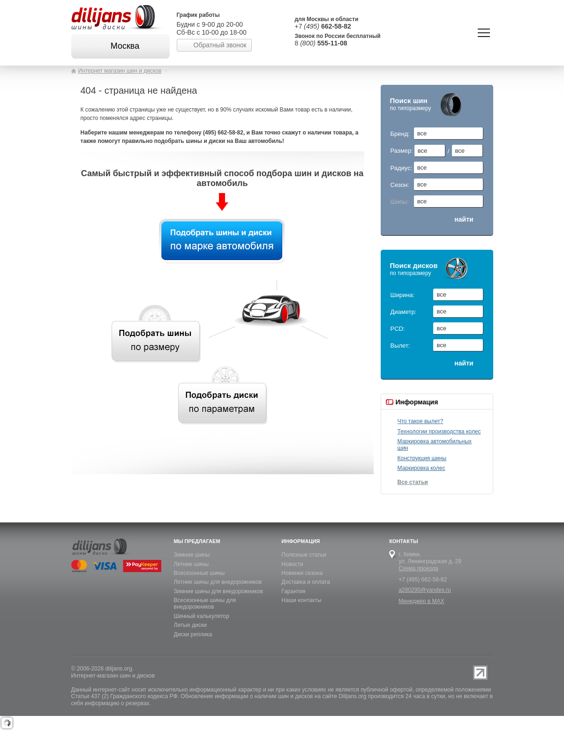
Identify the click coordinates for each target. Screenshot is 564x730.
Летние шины (191, 564)
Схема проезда (418, 568)
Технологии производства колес (439, 431)
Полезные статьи (303, 554)
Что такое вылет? (421, 421)
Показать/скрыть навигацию (484, 33)
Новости (292, 564)
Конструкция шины (422, 458)
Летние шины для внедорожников (218, 582)
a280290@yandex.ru (425, 590)
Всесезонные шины (199, 573)
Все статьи (413, 482)
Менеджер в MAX (421, 601)
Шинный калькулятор (201, 616)
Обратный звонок (220, 45)
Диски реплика (193, 634)
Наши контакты (301, 600)
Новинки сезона (302, 573)
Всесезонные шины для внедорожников (205, 603)
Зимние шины (192, 554)
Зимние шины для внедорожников (218, 591)
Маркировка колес (421, 468)
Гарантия (293, 591)
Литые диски (190, 625)
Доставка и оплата (305, 582)
